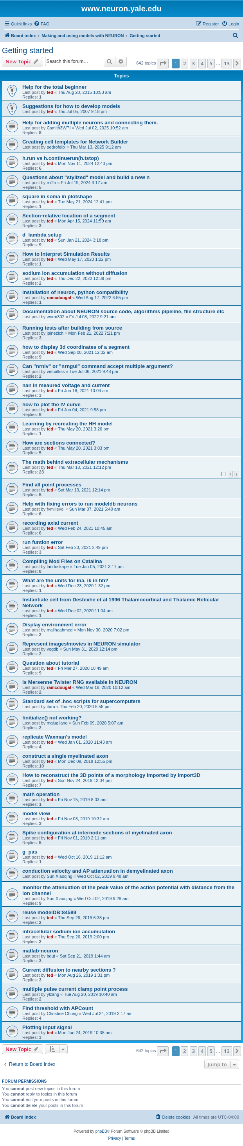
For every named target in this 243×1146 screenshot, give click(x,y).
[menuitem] (41, 24)
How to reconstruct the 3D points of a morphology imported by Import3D (111, 775)
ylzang (53, 994)
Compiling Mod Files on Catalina (62, 561)
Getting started (27, 50)
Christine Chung (62, 1013)
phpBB (101, 1131)
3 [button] (193, 63)
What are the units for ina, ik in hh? (65, 580)
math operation (40, 794)
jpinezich (55, 333)
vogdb (52, 649)
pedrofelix (56, 147)
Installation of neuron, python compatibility (75, 292)
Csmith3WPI (58, 128)
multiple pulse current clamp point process (75, 989)
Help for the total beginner (54, 87)
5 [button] (211, 63)
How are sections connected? (58, 443)
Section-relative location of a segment (68, 216)
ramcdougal (59, 297)
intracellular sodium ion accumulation (68, 931)
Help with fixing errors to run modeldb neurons (80, 504)
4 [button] (202, 63)
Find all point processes (51, 485)
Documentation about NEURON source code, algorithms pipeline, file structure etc (123, 311)
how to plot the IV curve (51, 404)
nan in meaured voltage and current (66, 385)
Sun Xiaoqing (59, 876)
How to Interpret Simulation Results (66, 254)
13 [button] (227, 63)
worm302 (55, 316)
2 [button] (184, 63)
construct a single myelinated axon (65, 756)
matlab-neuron (40, 951)
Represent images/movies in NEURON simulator (81, 644)
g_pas (29, 852)
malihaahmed (59, 630)
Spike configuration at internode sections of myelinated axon (97, 833)
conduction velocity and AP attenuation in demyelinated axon (97, 871)
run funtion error (42, 542)
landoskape (57, 566)
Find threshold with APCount (57, 1008)
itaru (51, 706)
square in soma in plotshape (57, 196)
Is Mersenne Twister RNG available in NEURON (79, 682)
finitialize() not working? (52, 718)
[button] (163, 63)
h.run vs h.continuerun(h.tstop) (60, 158)
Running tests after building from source (72, 328)
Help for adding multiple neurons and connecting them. (90, 123)
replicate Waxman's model (54, 737)
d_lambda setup (41, 235)
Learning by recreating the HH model (67, 424)
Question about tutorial (50, 663)
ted (50, 92)
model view (36, 813)
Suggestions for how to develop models (71, 106)
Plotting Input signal (47, 1027)
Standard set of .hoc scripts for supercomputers (81, 701)
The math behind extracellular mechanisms (75, 462)
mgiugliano (57, 723)
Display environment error (54, 625)
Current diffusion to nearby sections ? (69, 970)
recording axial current (50, 523)
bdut (51, 956)
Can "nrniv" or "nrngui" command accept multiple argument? (97, 366)
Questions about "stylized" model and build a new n (85, 177)
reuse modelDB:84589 (49, 912)
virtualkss (56, 371)
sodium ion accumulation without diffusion (75, 273)
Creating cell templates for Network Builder (75, 142)
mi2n (51, 182)
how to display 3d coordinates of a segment (76, 347)
